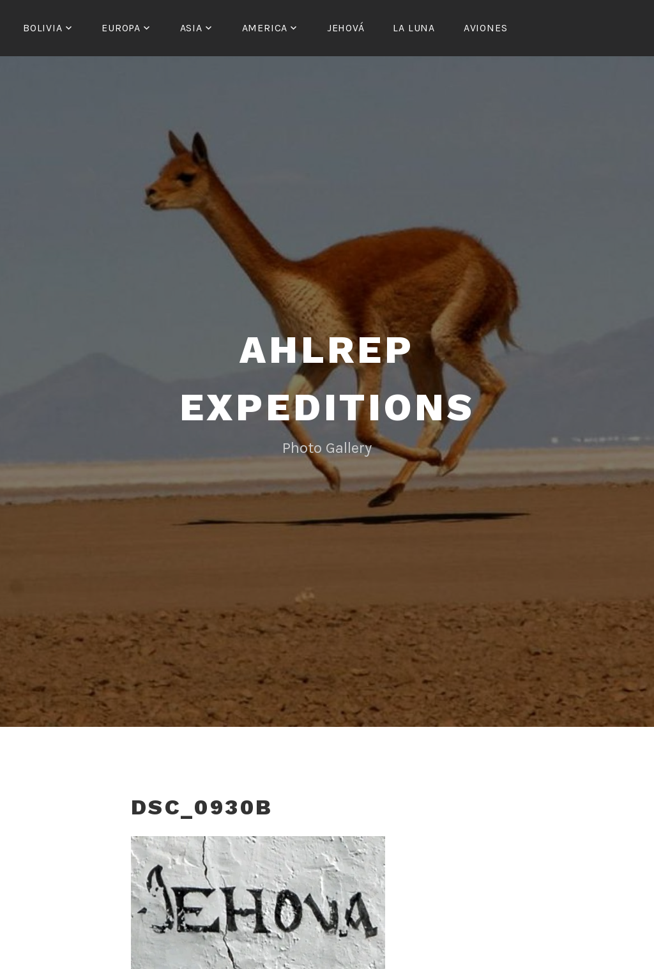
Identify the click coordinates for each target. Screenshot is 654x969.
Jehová (346, 28)
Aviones (486, 28)
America (265, 28)
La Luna (414, 28)
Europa (121, 28)
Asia (191, 28)
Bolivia (43, 28)
